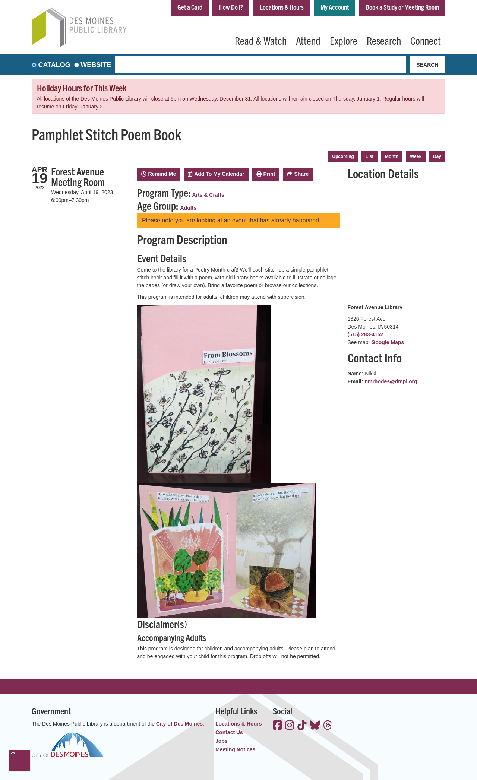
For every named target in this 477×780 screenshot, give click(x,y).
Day (437, 156)
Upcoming (343, 156)
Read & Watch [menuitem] (261, 40)
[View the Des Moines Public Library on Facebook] (277, 726)
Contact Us (229, 732)
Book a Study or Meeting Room (402, 7)
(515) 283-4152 (365, 334)
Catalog (54, 65)
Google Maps (387, 342)
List (369, 156)
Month (391, 156)
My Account (334, 7)
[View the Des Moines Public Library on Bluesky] (315, 726)
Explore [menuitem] (343, 40)
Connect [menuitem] (425, 40)
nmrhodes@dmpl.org (390, 381)
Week (415, 156)
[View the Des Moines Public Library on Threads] (327, 726)
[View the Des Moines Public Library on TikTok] (302, 726)
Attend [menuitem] (308, 40)
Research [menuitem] (384, 40)
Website (95, 65)
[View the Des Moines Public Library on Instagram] (289, 726)
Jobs (221, 741)
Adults (188, 208)
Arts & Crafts (208, 195)
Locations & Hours (282, 7)
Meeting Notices (235, 749)
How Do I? (231, 7)
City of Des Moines (179, 724)
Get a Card (189, 7)
